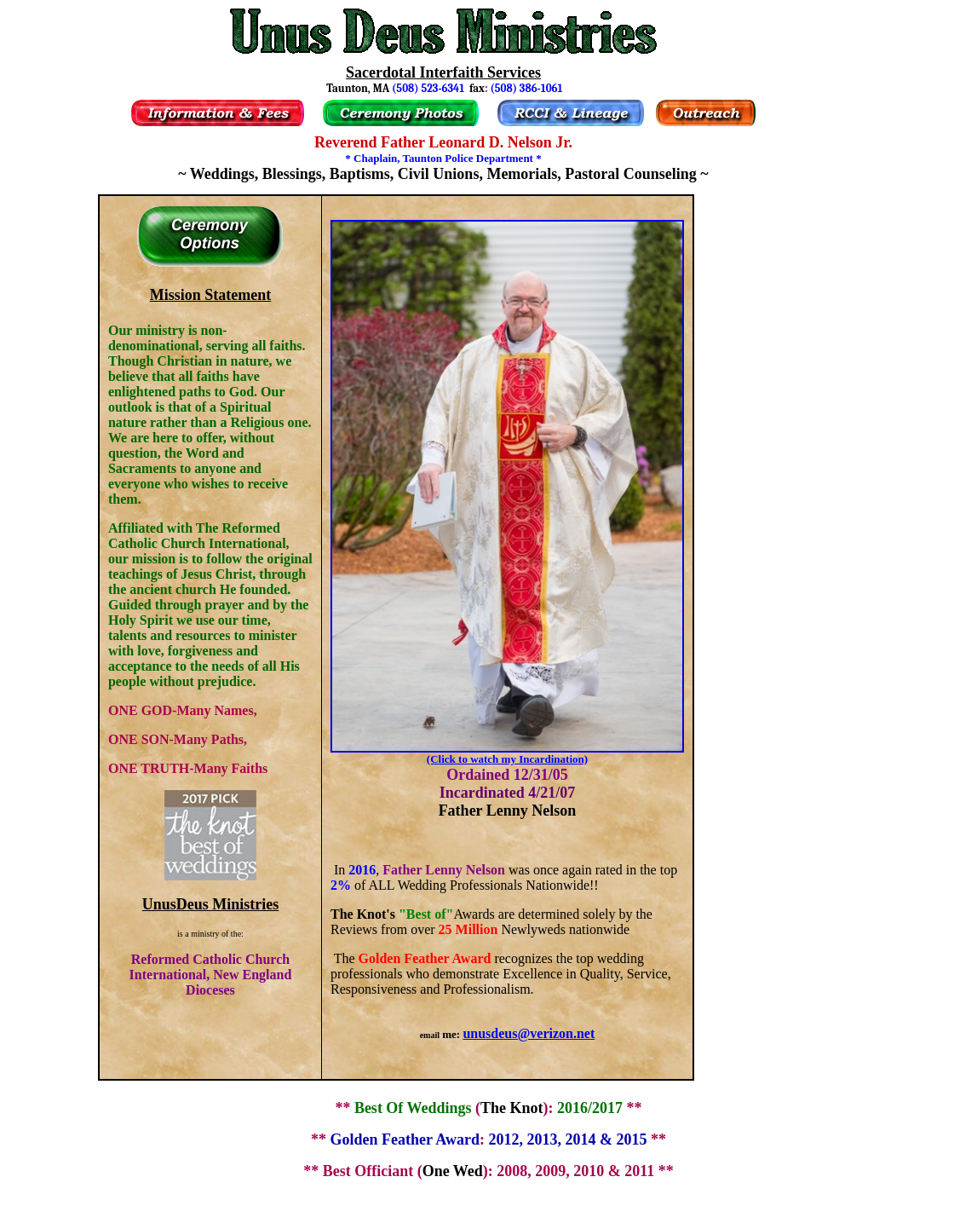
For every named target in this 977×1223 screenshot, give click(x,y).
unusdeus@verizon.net (529, 1033)
